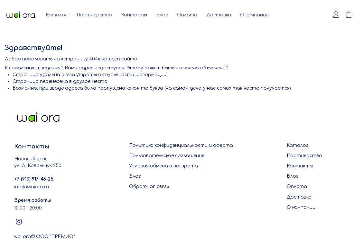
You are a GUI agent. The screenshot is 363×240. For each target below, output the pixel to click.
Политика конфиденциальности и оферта (181, 145)
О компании (254, 15)
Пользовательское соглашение (166, 155)
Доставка (218, 15)
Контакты (134, 15)
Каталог (57, 15)
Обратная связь (149, 186)
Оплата (187, 15)
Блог (162, 15)
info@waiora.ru (31, 186)
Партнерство (94, 15)
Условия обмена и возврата (163, 166)
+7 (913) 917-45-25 (33, 179)
